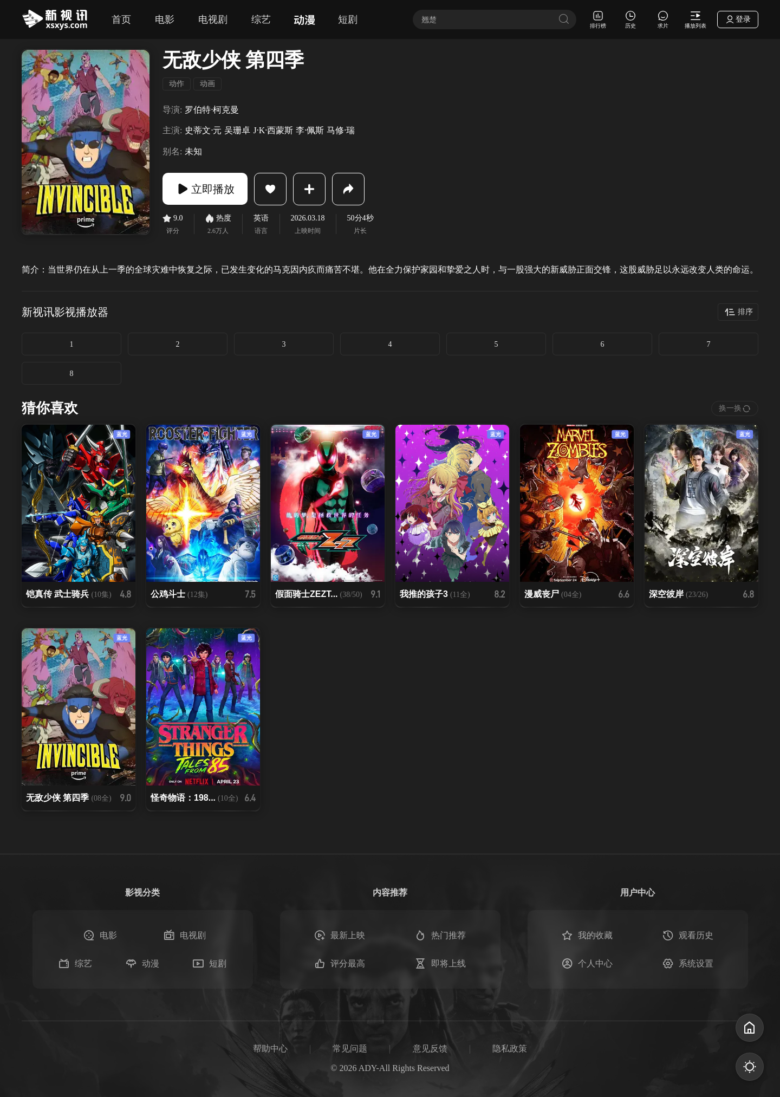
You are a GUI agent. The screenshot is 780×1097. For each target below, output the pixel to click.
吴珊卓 (237, 130)
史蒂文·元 (203, 130)
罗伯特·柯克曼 (212, 109)
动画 (207, 84)
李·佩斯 (310, 130)
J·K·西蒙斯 (273, 130)
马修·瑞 (341, 130)
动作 (176, 84)
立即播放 (206, 189)
